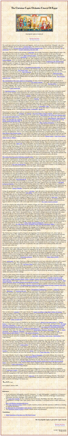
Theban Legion (49, 136)
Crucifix (4, 350)
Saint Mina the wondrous (15, 119)
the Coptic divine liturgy (19, 164)
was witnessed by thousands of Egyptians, (52, 327)
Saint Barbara (57, 336)
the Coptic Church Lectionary (50, 201)
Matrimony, (10, 291)
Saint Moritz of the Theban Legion (11, 133)
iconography (34, 109)
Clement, (28, 95)
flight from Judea (57, 73)
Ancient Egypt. (28, 46)
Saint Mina (42, 336)
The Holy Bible (52, 83)
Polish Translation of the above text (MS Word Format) (21, 415)
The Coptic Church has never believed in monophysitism (17, 157)
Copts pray (32, 376)
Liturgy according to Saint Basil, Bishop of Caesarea (47, 312)
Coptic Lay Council (12, 370)
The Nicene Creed (23, 70)
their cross (54, 197)
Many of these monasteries (47, 122)
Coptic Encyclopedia (14, 398)
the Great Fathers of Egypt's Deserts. (43, 113)
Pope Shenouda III (21, 179)
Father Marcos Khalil (52, 257)
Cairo (47, 106)
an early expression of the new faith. (28, 49)
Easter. (31, 350)
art (61, 48)
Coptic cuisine (24, 344)
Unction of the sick (21, 291)
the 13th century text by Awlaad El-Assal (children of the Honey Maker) (35, 224)
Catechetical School (10, 91)
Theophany (51, 330)
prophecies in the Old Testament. (55, 61)
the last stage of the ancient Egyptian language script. (28, 48)
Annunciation (37, 330)
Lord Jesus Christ (28, 264)
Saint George (49, 336)
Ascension (5, 331)
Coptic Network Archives (15, 404)
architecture (5, 49)
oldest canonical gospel (29, 55)
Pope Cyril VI (56, 119)
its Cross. (32, 191)
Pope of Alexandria (37, 355)
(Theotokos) (12, 325)
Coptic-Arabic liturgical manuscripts (34, 222)
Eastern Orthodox (17, 188)
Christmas (44, 330)
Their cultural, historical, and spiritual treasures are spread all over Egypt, (34, 281)
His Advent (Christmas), (32, 333)
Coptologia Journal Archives (16, 409)
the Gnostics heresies (37, 82)
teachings (21, 113)
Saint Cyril (19, 143)
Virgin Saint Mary (45, 352)
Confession (56, 289)
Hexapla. (36, 98)
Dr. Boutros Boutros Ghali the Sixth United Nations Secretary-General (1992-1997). (43, 285)
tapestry (41, 109)
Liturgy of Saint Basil (16, 319)
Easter (63, 330)
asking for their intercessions (48, 322)
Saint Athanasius (26, 72)
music (29, 109)
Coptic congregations (17, 364)
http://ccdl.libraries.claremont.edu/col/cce (17, 403)
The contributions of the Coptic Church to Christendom (17, 80)
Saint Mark (31, 52)
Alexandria (24, 57)
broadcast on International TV (32, 328)
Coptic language (6, 60)
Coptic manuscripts (15, 88)
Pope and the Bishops (31, 356)
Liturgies (16, 312)
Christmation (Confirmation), (39, 289)
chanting (24, 109)
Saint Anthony (44, 115)
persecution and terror (26, 257)
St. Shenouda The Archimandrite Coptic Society (19, 407)
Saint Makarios (52, 118)
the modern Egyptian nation (32, 67)
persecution (10, 261)
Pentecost (15, 331)
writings (29, 113)
